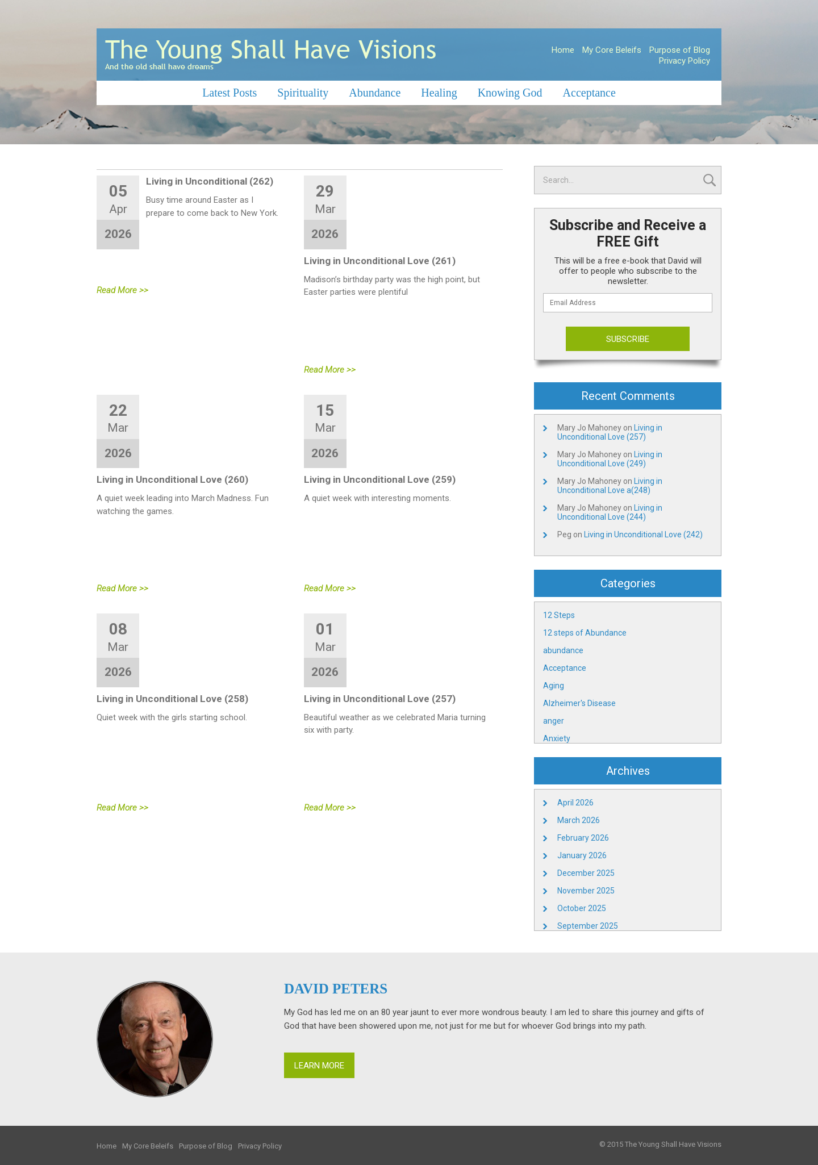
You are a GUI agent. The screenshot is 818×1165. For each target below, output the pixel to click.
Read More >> (122, 290)
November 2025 (586, 890)
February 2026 (583, 837)
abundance (563, 650)
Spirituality (302, 92)
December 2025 (586, 873)
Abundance (374, 92)
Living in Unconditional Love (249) (609, 459)
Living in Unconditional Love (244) (609, 512)
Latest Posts (229, 92)
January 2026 (582, 855)
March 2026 (578, 820)
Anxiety (556, 738)
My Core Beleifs (611, 50)
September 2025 (587, 925)
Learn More (319, 1065)
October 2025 (581, 908)
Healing (439, 92)
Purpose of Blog (679, 50)
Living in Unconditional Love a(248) (609, 486)
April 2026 (575, 802)
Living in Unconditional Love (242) (643, 534)
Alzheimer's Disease (579, 703)
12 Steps (559, 615)
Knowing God (510, 92)
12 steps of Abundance (585, 632)
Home (563, 50)
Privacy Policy (684, 61)
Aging (553, 685)
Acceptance (589, 92)
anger (553, 720)
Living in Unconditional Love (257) (609, 432)
